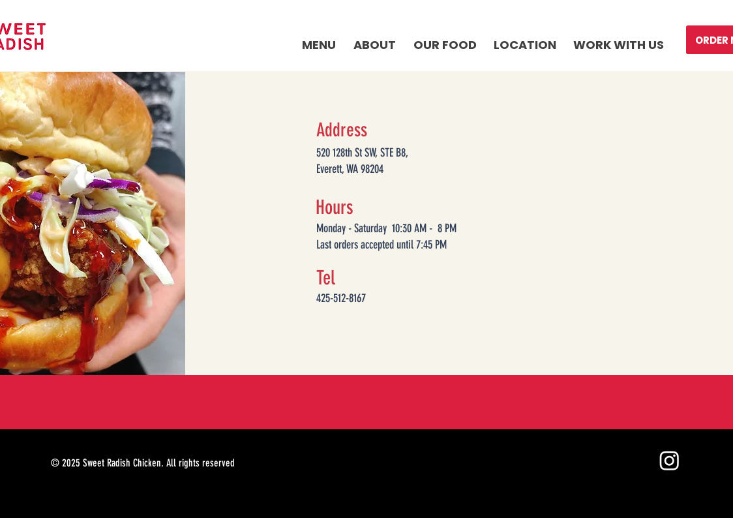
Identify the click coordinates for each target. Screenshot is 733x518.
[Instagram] (669, 460)
